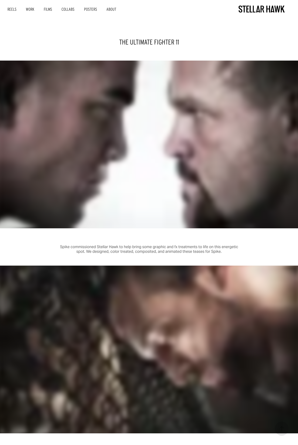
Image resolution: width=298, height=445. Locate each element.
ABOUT (111, 9)
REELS (12, 9)
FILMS (48, 9)
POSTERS (90, 9)
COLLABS (67, 9)
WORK (30, 9)
